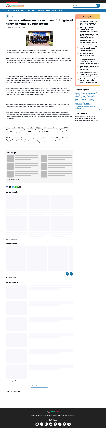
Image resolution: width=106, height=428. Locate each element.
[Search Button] (98, 5)
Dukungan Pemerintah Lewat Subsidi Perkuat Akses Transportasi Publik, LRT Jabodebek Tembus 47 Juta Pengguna (89, 61)
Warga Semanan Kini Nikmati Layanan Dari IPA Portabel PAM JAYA (88, 42)
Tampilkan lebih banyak (39, 386)
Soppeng (16, 10)
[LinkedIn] (64, 424)
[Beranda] (7, 16)
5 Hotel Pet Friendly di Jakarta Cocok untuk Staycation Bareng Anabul (89, 80)
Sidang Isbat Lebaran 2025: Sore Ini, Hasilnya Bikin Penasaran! (89, 68)
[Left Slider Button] (67, 274)
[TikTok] (60, 424)
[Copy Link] (19, 187)
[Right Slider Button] (71, 274)
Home (9, 10)
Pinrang (61, 10)
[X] (10, 187)
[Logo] (53, 412)
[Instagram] (46, 424)
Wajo (22, 10)
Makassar (41, 10)
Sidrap (54, 10)
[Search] (84, 5)
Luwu (33, 10)
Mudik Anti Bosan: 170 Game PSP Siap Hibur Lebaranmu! (87, 55)
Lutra (48, 10)
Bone (28, 10)
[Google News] (55, 424)
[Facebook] (7, 187)
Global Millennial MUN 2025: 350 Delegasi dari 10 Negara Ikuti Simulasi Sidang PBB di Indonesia (89, 36)
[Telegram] (13, 187)
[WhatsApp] (16, 187)
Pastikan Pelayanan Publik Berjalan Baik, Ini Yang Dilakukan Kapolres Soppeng (89, 48)
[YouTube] (50, 424)
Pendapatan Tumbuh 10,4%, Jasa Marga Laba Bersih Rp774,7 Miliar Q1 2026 (89, 23)
